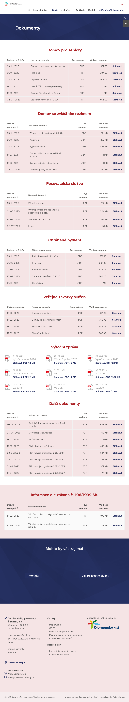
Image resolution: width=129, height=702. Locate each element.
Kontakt (92, 10)
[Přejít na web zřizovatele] (106, 624)
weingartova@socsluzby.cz (21, 677)
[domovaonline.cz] (85, 697)
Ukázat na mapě (16, 662)
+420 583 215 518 (17, 673)
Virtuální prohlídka (114, 10)
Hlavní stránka (39, 10)
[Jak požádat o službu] (96, 575)
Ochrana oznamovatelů (60, 638)
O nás (55, 10)
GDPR (52, 628)
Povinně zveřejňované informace (65, 634)
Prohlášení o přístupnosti (61, 631)
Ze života (80, 10)
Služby (66, 10)
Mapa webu (55, 624)
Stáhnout (117, 66)
